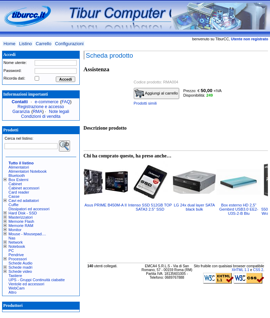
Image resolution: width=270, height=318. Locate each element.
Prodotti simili (145, 103)
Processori (18, 259)
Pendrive (16, 255)
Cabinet (15, 184)
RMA (37, 111)
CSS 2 (258, 270)
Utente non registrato (249, 39)
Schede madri (21, 267)
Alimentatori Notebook (28, 171)
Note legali (59, 111)
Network (16, 242)
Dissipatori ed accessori (29, 209)
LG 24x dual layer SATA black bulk (194, 207)
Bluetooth (17, 175)
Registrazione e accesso (41, 106)
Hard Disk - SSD (23, 213)
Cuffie (14, 205)
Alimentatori (19, 167)
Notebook (17, 246)
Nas (12, 238)
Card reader (19, 192)
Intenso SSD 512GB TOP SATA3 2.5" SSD (150, 207)
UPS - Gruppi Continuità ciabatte (37, 280)
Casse (14, 196)
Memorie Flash (21, 221)
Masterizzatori (21, 217)
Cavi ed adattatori (24, 200)
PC (11, 250)
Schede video (20, 271)
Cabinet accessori (24, 188)
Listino (25, 43)
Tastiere (15, 276)
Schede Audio (21, 263)
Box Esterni (18, 180)
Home (9, 43)
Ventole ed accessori (26, 284)
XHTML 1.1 (240, 270)
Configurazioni (69, 43)
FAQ (66, 101)
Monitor (15, 230)
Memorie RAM (21, 225)
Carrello (43, 43)
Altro (13, 292)
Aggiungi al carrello (156, 93)
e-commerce (46, 101)
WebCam (17, 288)
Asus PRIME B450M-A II (106, 205)
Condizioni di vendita (41, 116)
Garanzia (21, 111)
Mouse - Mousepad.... (27, 234)
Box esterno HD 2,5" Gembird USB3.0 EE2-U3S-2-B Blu (239, 209)
